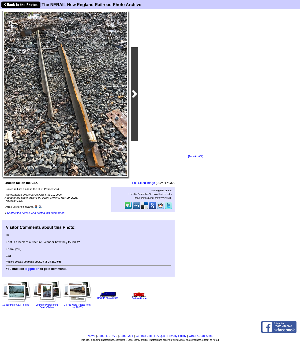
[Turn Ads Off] (195, 156)
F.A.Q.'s (159, 336)
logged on (32, 269)
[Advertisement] (195, 82)
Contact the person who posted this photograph (36, 212)
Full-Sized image (143, 183)
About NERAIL (107, 336)
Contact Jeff (144, 336)
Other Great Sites (201, 336)
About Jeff (126, 336)
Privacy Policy (176, 336)
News (91, 336)
